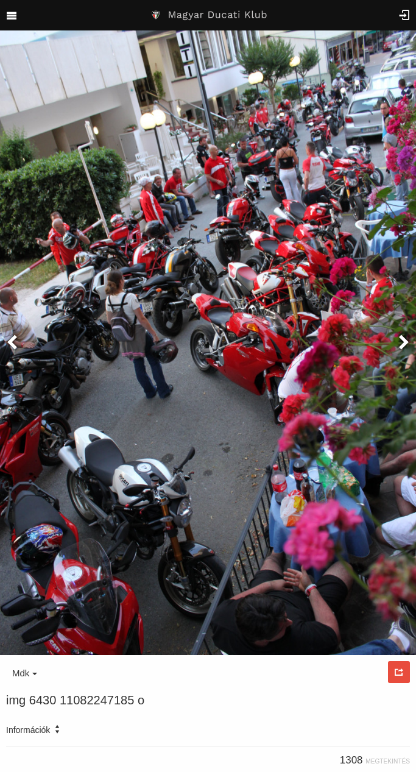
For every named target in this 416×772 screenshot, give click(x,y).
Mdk (24, 673)
